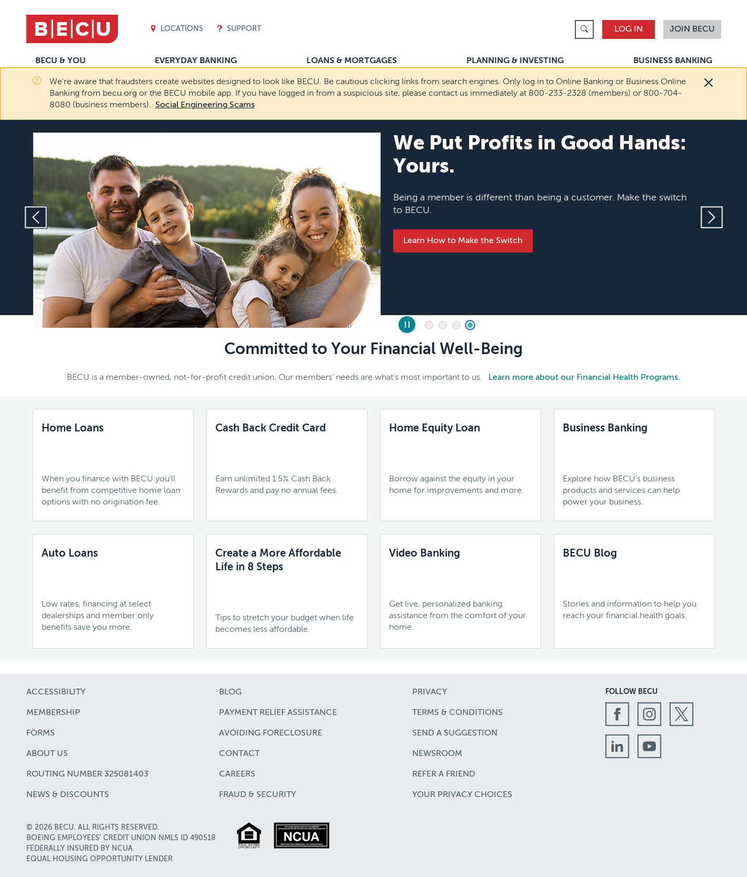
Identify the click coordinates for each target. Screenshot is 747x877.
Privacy (429, 692)
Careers (237, 774)
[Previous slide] (35, 217)
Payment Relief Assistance (278, 713)
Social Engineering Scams (205, 105)
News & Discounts (67, 795)
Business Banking (672, 61)
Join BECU (692, 29)
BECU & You (60, 61)
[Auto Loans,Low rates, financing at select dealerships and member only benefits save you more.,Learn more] (113, 590)
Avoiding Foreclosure (270, 733)
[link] (584, 29)
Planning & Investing (515, 61)
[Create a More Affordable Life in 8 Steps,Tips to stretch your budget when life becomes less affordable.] (287, 591)
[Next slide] (711, 217)
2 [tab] (442, 325)
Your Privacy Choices (462, 795)
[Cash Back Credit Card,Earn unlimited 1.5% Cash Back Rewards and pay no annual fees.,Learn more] (287, 459)
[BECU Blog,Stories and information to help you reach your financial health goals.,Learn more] (634, 584)
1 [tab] (429, 325)
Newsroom (437, 754)
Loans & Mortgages (351, 61)
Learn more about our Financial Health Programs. (584, 378)
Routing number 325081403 (87, 774)
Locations (176, 29)
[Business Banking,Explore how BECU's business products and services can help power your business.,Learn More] (634, 465)
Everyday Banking (196, 61)
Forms (40, 733)
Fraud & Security (257, 795)
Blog (230, 692)
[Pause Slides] (407, 325)
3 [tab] (456, 325)
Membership (53, 713)
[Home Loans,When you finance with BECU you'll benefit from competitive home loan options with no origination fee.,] (113, 465)
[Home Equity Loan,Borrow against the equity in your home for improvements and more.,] (461, 459)
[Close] (708, 82)
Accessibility (55, 692)
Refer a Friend (443, 774)
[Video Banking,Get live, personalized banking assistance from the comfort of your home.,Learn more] (461, 590)
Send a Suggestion (454, 733)
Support (238, 29)
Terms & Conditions (457, 713)
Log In (628, 29)
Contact (239, 754)
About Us (47, 754)
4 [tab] (470, 325)
